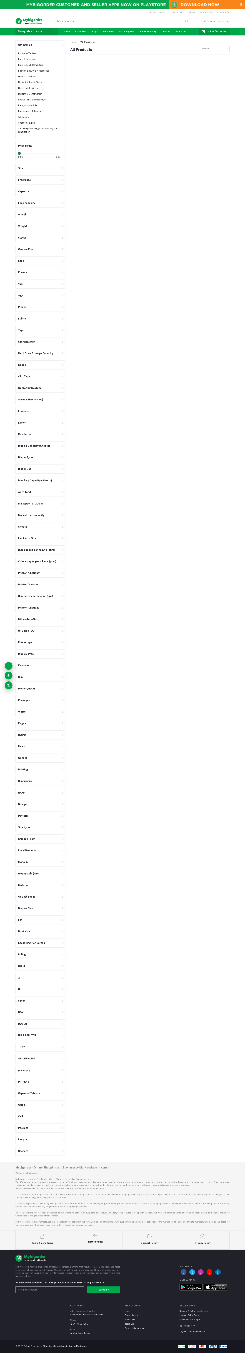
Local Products (27, 850)
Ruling (22, 734)
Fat (20, 919)
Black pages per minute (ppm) (36, 549)
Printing (23, 769)
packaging (24, 1070)
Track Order (130, 1324)
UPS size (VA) (26, 630)
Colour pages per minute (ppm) (37, 561)
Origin (21, 1104)
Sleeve (22, 237)
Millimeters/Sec (28, 619)
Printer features (28, 584)
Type (21, 330)
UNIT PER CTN (27, 1035)
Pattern (23, 815)
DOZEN (22, 1023)
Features (23, 411)
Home (67, 31)
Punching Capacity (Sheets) (35, 480)
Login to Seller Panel (189, 1315)
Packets (23, 1127)
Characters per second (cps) (35, 596)
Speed (22, 364)
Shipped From (26, 838)
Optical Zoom (26, 896)
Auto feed (24, 492)
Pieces (22, 307)
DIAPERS (23, 1081)
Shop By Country (148, 31)
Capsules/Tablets (29, 1093)
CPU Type (24, 376)
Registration (224, 21)
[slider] (19, 153)
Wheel (22, 214)
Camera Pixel (26, 249)
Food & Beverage (27, 59)
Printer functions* (29, 573)
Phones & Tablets (27, 53)
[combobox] (215, 49)
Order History (131, 1315)
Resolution (24, 434)
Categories (25, 44)
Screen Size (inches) (30, 399)
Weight (22, 226)
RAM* (21, 792)
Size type (24, 827)
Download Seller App (190, 1319)
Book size (24, 931)
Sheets (22, 526)
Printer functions (28, 607)
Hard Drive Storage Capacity (35, 353)
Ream (21, 746)
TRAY (21, 1047)
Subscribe (104, 1289)
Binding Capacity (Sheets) (34, 445)
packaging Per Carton (31, 942)
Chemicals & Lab (26, 123)
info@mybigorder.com (80, 1333)
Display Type (26, 653)
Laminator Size (27, 538)
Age (20, 295)
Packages (24, 700)
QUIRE (22, 966)
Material (23, 885)
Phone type (25, 642)
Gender (22, 757)
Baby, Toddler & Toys (28, 88)
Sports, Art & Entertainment (32, 99)
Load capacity (26, 203)
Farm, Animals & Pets (29, 105)
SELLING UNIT (26, 1058)
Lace (21, 260)
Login (212, 21)
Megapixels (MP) (28, 873)
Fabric (22, 318)
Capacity (23, 191)
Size (20, 168)
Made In (23, 862)
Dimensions (25, 781)
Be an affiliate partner (135, 1328)
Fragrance (24, 179)
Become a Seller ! (157, 12)
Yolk (20, 283)
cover (21, 1000)
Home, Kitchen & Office (30, 82)
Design (22, 804)
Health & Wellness (27, 76)
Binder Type (25, 457)
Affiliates (181, 31)
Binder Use (24, 468)
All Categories (126, 31)
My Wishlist (130, 1319)
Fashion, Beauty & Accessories (33, 71)
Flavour (22, 272)
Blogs (95, 31)
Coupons (166, 31)
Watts (22, 711)
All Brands (108, 31)
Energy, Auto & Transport (31, 111)
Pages (22, 723)
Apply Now (202, 1311)
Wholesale (23, 117)
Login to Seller (177, 12)
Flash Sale (80, 31)
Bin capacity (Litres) (30, 503)
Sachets (23, 1151)
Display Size (25, 908)
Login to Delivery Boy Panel (192, 1331)
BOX (20, 1012)
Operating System (29, 388)
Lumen (22, 422)
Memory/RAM (26, 688)
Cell (20, 1116)
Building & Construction (30, 94)
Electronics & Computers (30, 65)
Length (22, 1139)
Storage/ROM (26, 341)
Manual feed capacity (31, 515)
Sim (20, 677)
